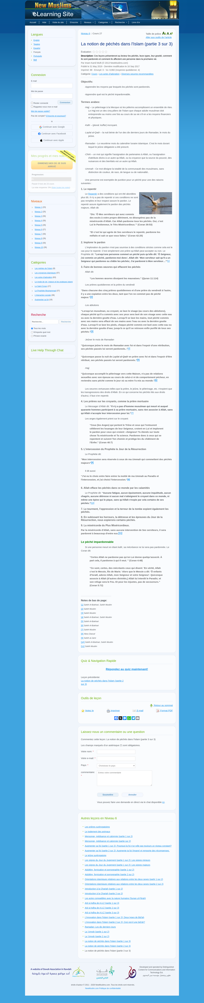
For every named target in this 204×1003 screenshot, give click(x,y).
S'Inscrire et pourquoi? (56, 116)
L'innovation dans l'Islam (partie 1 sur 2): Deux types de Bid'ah (114, 917)
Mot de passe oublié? (40, 111)
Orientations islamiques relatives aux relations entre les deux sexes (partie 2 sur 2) (124, 884)
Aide (44, 22)
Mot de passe (37, 91)
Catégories (104, 22)
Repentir (92, 193)
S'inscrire (74, 22)
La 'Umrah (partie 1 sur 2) (97, 931)
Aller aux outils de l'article (159, 37)
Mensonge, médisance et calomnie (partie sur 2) (108, 841)
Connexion (65, 102)
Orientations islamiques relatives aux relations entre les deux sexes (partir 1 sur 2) (124, 879)
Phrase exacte (38, 336)
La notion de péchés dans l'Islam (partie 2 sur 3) (108, 946)
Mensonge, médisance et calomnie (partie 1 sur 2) (109, 836)
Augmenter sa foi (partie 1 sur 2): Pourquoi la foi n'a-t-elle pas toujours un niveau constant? (128, 846)
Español (36, 48)
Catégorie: (86, 74)
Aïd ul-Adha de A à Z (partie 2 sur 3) (102, 908)
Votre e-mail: (88, 758)
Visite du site (58, 22)
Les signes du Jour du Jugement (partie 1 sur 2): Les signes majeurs (117, 865)
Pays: (84, 765)
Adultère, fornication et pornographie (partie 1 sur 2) (109, 869)
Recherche (121, 22)
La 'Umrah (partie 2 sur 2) (97, 936)
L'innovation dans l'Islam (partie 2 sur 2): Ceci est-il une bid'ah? (115, 922)
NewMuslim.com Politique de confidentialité (103, 988)
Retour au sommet (161, 705)
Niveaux (89, 22)
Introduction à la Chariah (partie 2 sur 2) (104, 893)
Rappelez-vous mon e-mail (44, 107)
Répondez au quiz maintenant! (127, 669)
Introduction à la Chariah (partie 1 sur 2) (104, 889)
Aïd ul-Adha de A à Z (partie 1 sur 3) (102, 903)
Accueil (33, 22)
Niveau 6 (85, 33)
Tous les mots (38, 328)
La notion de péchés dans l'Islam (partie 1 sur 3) (108, 941)
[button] (32, 207)
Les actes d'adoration (109, 74)
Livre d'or (136, 22)
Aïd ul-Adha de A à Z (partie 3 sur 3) (102, 912)
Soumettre (107, 794)
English (36, 40)
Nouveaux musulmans (53, 10)
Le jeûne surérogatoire (95, 855)
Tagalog (36, 44)
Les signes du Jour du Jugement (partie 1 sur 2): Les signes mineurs (117, 860)
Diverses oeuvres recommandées (138, 74)
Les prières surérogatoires (97, 827)
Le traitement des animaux (97, 831)
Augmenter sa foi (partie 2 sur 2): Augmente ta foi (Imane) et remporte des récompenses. (127, 850)
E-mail (34, 81)
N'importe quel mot (40, 332)
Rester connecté (39, 103)
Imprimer (113, 710)
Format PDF (164, 710)
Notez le (87, 710)
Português (37, 56)
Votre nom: (87, 751)
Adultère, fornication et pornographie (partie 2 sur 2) (109, 874)
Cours (94, 74)
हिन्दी (35, 60)
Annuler (132, 794)
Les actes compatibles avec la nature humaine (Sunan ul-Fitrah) (115, 898)
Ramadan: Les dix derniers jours (100, 927)
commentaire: (88, 774)
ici (163, 802)
